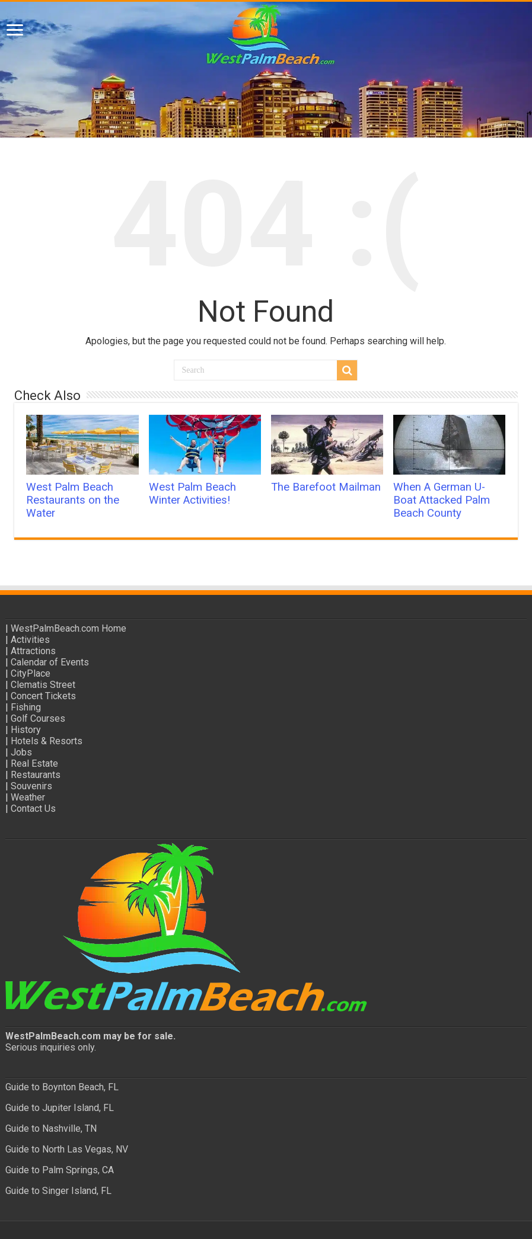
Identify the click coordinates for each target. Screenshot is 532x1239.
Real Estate (34, 763)
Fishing (26, 707)
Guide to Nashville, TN (51, 1128)
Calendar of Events (50, 662)
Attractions (33, 651)
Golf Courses (38, 718)
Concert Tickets (43, 696)
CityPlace (30, 673)
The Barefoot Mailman (326, 487)
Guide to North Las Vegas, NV (66, 1149)
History (26, 729)
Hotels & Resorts (46, 741)
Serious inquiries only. (50, 1047)
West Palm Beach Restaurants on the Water (72, 500)
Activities (30, 639)
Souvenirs (31, 786)
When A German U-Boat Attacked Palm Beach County (441, 500)
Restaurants (35, 774)
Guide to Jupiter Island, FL (59, 1107)
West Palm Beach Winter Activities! (192, 494)
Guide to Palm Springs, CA (59, 1170)
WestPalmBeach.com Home (68, 628)
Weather (28, 797)
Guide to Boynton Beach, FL (62, 1087)
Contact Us (33, 808)
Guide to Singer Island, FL (58, 1190)
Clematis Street (43, 684)
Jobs (21, 752)
